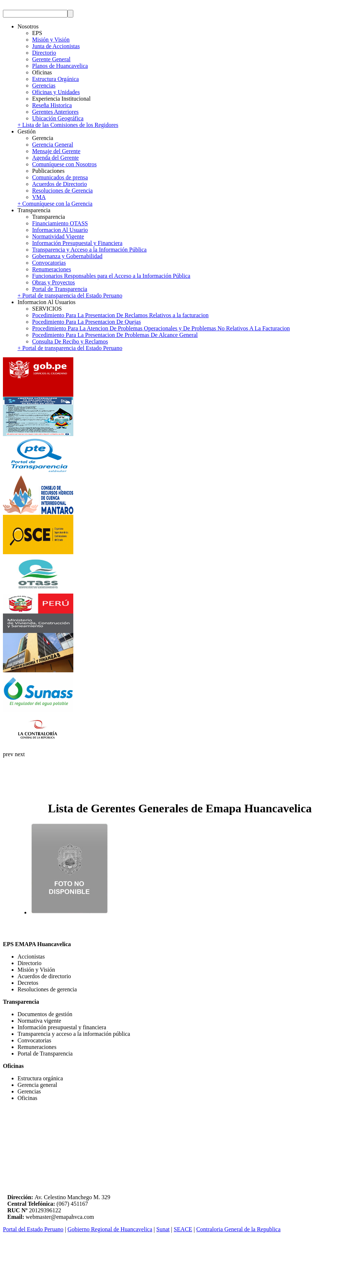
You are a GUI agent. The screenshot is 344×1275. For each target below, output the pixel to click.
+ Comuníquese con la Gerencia (55, 204)
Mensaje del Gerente (56, 151)
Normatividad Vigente (58, 236)
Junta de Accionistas (56, 46)
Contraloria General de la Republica (238, 1229)
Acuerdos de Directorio (59, 184)
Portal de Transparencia (59, 289)
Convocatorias (49, 263)
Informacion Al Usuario (60, 230)
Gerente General (51, 59)
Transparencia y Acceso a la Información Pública (89, 249)
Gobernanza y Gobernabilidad (67, 256)
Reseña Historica (52, 105)
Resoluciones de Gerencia (62, 190)
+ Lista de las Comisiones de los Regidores (68, 125)
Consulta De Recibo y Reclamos (70, 341)
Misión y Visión (51, 39)
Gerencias (43, 85)
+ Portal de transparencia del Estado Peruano (70, 295)
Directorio (44, 53)
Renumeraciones (51, 269)
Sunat (163, 1229)
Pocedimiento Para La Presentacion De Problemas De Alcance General (115, 335)
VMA (39, 197)
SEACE (183, 1229)
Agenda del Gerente (55, 158)
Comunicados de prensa (60, 177)
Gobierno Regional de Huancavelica (109, 1229)
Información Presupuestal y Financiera (77, 243)
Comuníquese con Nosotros (64, 164)
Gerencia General (52, 144)
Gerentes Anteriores (55, 112)
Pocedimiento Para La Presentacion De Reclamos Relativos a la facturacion (120, 315)
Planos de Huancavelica (60, 66)
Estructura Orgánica (55, 79)
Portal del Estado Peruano (33, 1229)
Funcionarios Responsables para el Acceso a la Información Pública (111, 276)
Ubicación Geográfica (58, 118)
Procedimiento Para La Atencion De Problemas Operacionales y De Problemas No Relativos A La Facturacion (161, 328)
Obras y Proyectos (53, 282)
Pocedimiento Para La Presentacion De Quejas (86, 322)
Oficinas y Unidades (56, 92)
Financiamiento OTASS (60, 223)
